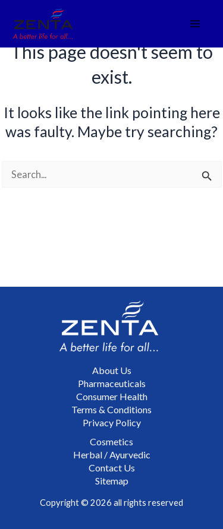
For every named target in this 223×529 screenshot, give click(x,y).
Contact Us (112, 467)
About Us (111, 370)
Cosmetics (111, 441)
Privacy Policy (112, 422)
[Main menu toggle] (195, 24)
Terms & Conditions (111, 409)
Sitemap (111, 480)
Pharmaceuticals (112, 383)
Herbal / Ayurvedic (111, 454)
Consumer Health (111, 396)
